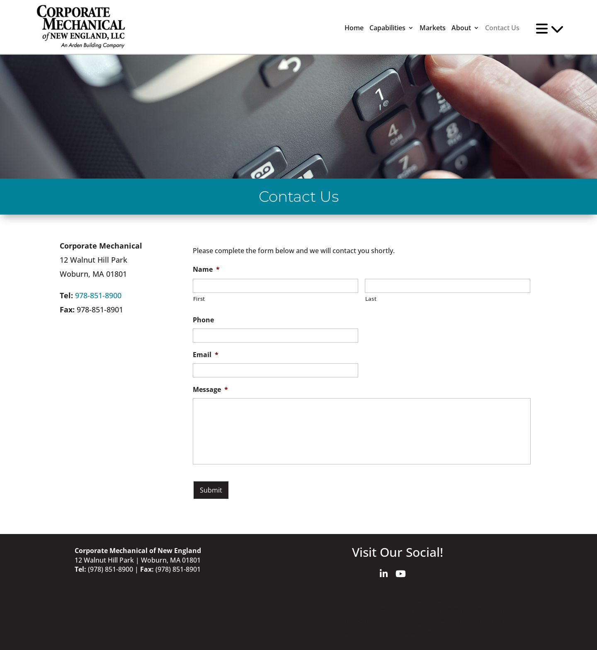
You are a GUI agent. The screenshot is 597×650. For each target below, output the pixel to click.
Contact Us (502, 28)
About (461, 28)
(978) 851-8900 (110, 569)
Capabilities (387, 28)
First (199, 298)
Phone (203, 320)
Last (371, 298)
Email (205, 354)
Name (206, 269)
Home (354, 28)
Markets (433, 28)
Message (210, 389)
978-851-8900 (98, 295)
